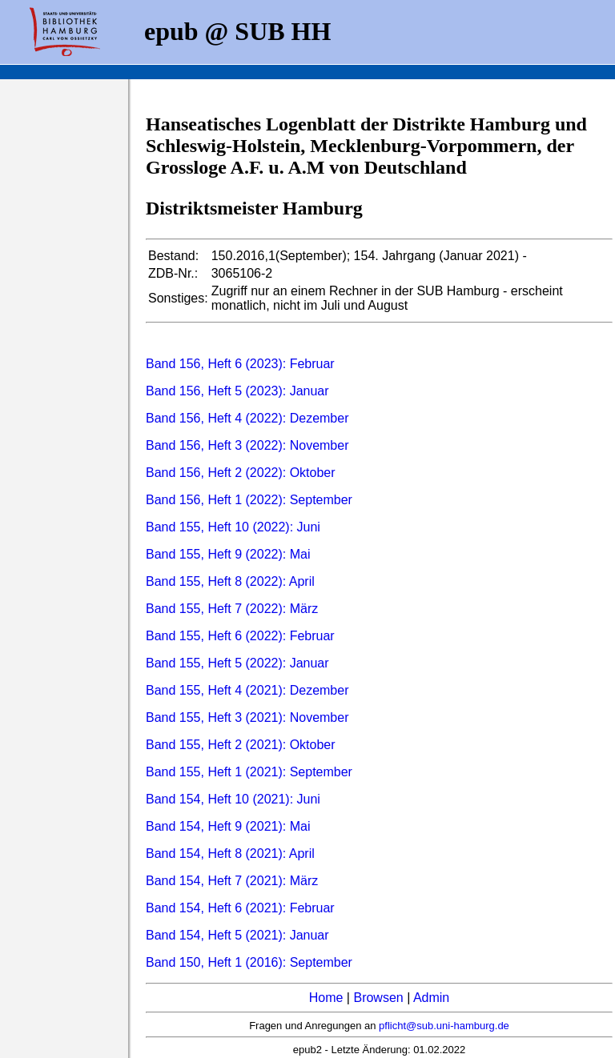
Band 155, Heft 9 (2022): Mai (228, 554)
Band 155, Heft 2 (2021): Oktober (241, 744)
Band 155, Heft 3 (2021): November (247, 717)
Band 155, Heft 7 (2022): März (232, 608)
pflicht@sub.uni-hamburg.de (444, 1026)
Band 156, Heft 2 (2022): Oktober (241, 472)
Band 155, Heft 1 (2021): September (249, 772)
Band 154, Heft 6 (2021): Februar (240, 908)
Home (326, 997)
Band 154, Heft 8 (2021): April (230, 853)
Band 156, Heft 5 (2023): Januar (237, 391)
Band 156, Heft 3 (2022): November (247, 445)
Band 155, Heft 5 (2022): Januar (237, 663)
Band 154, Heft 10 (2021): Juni (233, 799)
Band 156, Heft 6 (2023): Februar (240, 364)
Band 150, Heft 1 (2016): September (249, 962)
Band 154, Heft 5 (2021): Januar (237, 935)
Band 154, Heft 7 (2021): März (232, 881)
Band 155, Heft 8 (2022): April (230, 581)
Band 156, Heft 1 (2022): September (249, 500)
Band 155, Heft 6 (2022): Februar (240, 636)
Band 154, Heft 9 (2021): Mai (228, 826)
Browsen (378, 997)
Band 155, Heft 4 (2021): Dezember (247, 690)
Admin (431, 997)
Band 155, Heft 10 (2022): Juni (233, 527)
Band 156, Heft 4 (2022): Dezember (247, 418)
